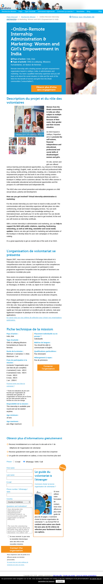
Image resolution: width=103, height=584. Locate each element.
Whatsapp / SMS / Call (34, 462)
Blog (88, 11)
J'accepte (60, 581)
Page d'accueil (12, 17)
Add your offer (57, 575)
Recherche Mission (9, 11)
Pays (20, 11)
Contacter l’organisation (48, 367)
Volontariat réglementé (46, 11)
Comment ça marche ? (65, 11)
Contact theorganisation (16, 549)
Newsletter (80, 11)
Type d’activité (30, 11)
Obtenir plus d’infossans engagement (46, 88)
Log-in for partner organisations (86, 575)
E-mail (17, 462)
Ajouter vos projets (69, 575)
